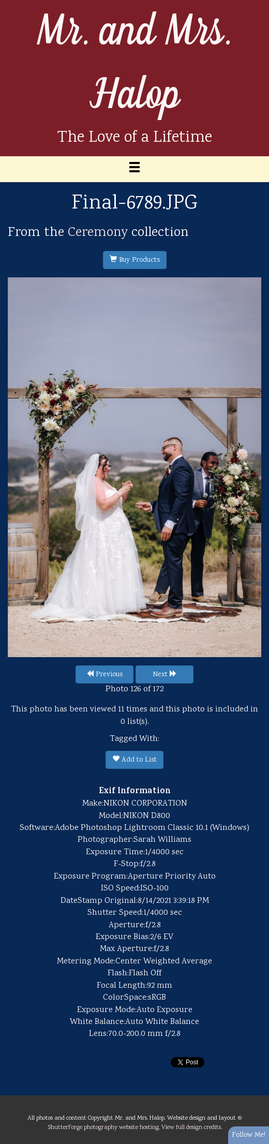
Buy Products (135, 260)
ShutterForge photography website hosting (103, 1127)
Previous (104, 675)
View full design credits (191, 1127)
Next (165, 675)
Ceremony (98, 233)
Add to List (134, 760)
